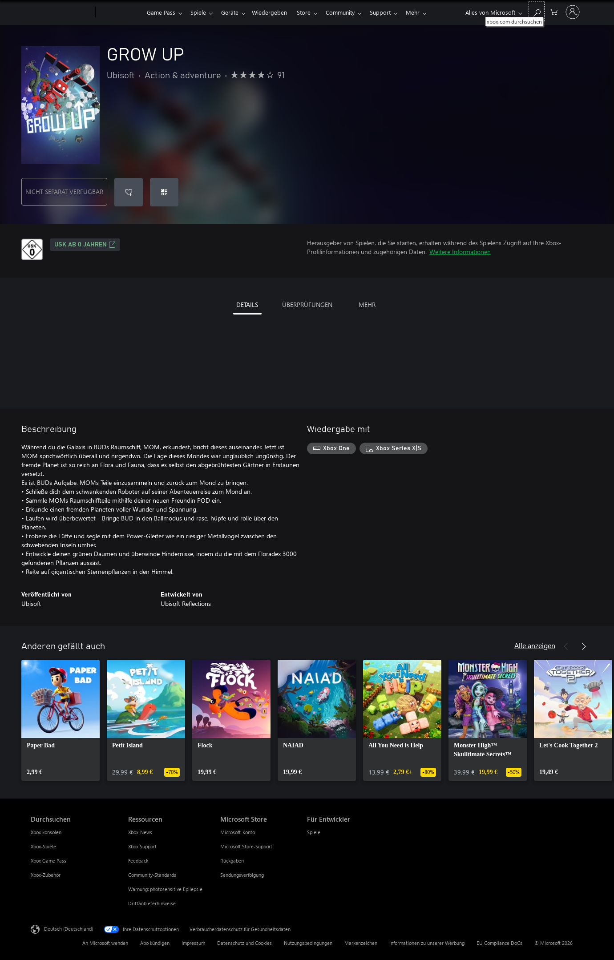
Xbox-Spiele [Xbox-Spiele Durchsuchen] (43, 846)
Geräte (233, 12)
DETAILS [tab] (247, 304)
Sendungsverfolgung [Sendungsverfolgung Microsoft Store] (242, 875)
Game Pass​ (161, 12)
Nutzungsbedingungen (308, 943)
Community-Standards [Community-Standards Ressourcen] (152, 875)
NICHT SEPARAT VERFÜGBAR (64, 191)
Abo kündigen (155, 943)
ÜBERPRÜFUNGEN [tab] (307, 304)
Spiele (200, 12)
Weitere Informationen (460, 251)
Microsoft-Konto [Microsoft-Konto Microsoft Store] (237, 832)
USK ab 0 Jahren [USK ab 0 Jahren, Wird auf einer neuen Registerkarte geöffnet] (85, 244)
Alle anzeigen (534, 645)
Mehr (423, 12)
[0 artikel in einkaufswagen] (553, 11)
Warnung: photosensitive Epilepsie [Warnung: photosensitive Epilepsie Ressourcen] (165, 889)
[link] (60, 720)
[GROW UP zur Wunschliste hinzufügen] (128, 192)
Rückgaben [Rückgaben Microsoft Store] (232, 860)
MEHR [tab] (367, 304)
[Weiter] (584, 646)
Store (311, 12)
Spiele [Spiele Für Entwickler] (313, 832)
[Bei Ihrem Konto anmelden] (572, 12)
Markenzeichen (360, 943)
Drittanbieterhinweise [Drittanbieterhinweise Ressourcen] (152, 903)
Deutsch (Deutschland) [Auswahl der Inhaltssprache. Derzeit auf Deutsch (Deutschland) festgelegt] (68, 929)
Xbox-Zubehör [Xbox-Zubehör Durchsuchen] (46, 875)
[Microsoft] (61, 12)
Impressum (193, 943)
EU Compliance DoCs (499, 943)
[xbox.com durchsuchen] (537, 11)
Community (349, 12)
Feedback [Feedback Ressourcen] (138, 860)
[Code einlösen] (164, 192)
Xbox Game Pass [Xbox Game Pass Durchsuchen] (48, 860)
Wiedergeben (274, 12)
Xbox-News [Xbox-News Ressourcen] (140, 832)
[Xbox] (120, 12)
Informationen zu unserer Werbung (427, 943)
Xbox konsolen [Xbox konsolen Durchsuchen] (46, 832)
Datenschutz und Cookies (244, 943)
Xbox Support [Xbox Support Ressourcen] (142, 846)
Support (390, 12)
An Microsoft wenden (105, 943)
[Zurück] (566, 646)
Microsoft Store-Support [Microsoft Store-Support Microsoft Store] (246, 846)
